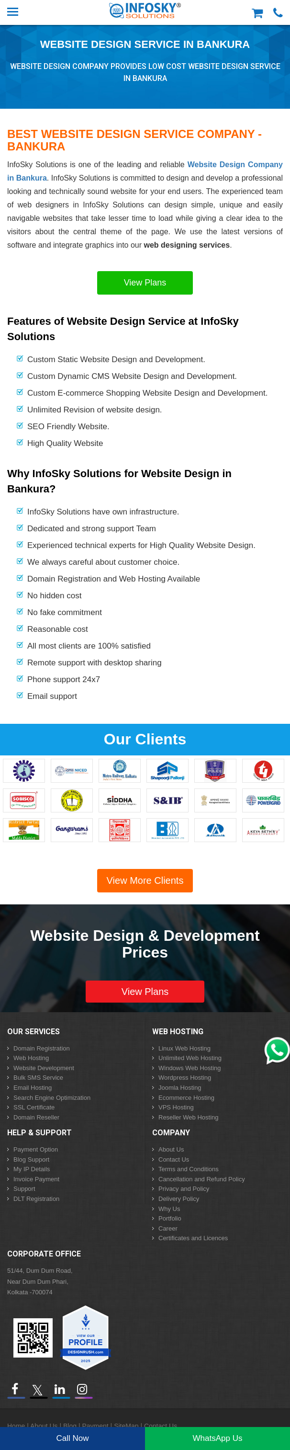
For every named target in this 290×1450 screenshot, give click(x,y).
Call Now (72, 1438)
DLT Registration (36, 1198)
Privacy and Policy (183, 1188)
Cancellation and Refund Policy (201, 1179)
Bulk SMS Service (38, 1077)
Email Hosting (32, 1087)
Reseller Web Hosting (188, 1117)
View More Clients (145, 880)
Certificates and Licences (193, 1238)
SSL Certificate (34, 1107)
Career (168, 1228)
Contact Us (173, 1159)
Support (24, 1188)
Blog (70, 1426)
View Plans (145, 282)
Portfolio (169, 1218)
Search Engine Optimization (51, 1097)
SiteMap (126, 1426)
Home (16, 1426)
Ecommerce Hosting (186, 1097)
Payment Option (35, 1149)
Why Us (169, 1208)
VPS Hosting (176, 1107)
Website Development (43, 1068)
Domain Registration (41, 1048)
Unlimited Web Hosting (190, 1058)
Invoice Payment (36, 1179)
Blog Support (31, 1159)
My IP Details (31, 1169)
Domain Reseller (36, 1117)
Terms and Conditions (188, 1169)
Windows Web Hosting (189, 1068)
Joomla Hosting (179, 1087)
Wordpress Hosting (184, 1077)
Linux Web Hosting (184, 1048)
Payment (95, 1426)
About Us (171, 1149)
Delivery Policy (178, 1198)
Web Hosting (31, 1058)
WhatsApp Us (218, 1438)
